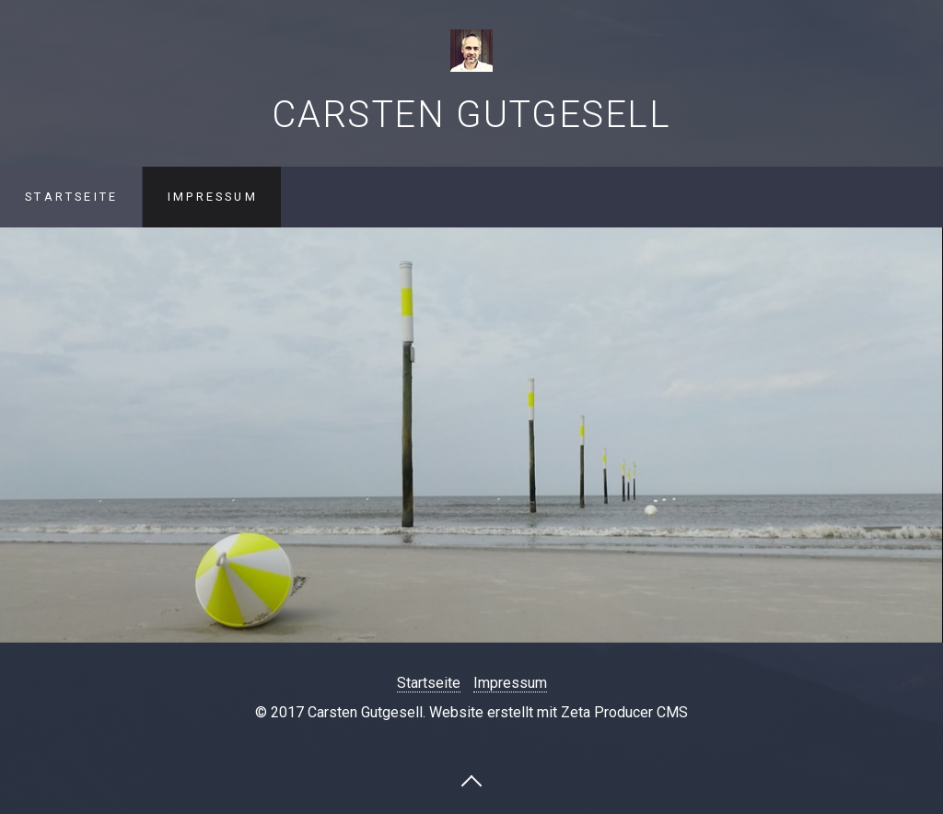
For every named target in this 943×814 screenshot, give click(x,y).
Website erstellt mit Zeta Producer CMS (558, 712)
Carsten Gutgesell (471, 114)
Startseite (71, 197)
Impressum (213, 197)
